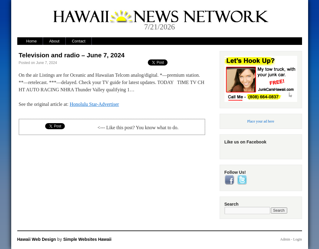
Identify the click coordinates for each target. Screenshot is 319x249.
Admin (285, 239)
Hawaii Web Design (36, 239)
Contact (78, 41)
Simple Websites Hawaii (87, 239)
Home (31, 41)
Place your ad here (260, 121)
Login (297, 239)
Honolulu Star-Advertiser (94, 104)
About (54, 41)
